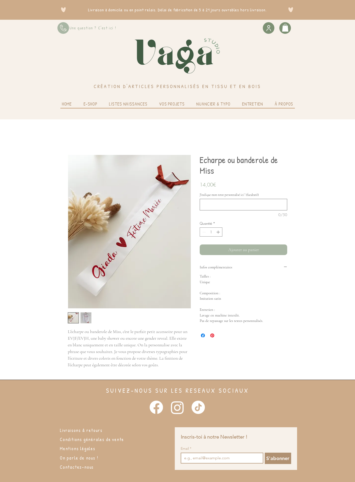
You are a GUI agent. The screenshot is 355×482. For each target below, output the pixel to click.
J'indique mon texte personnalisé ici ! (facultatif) (229, 195)
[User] (268, 28)
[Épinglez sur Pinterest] (212, 335)
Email (186, 448)
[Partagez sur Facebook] (203, 335)
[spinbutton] (211, 232)
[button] (285, 28)
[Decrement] (203, 232)
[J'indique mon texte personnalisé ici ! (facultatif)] (243, 204)
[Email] (220, 458)
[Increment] (218, 232)
